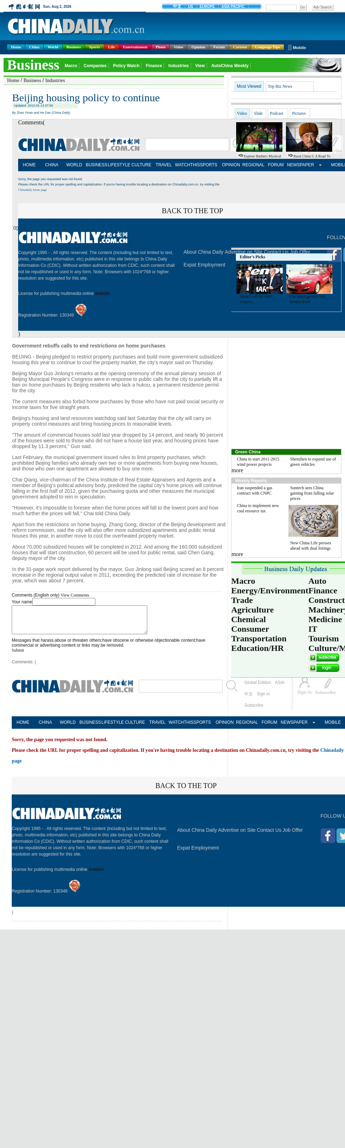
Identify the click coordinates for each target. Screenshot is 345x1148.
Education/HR (257, 648)
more (237, 470)
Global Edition (257, 687)
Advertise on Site (237, 835)
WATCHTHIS (186, 164)
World (53, 47)
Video (178, 47)
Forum (219, 47)
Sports (94, 47)
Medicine (325, 619)
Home (16, 47)
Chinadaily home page (32, 190)
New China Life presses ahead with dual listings (310, 545)
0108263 (102, 293)
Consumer (250, 629)
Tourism (323, 638)
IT (312, 629)
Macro (243, 581)
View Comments (74, 595)
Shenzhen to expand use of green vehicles (313, 462)
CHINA (51, 164)
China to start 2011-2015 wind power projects (258, 462)
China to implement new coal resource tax (258, 508)
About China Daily (203, 252)
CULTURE (142, 164)
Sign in (263, 699)
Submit (18, 655)
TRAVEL (164, 164)
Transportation (259, 638)
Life (111, 47)
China (34, 47)
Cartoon (240, 47)
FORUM (276, 164)
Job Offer (292, 835)
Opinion (198, 47)
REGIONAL (253, 164)
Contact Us (269, 835)
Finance (322, 590)
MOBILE (333, 727)
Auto (317, 581)
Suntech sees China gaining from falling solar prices (312, 493)
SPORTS (208, 164)
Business (74, 47)
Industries (55, 80)
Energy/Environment (269, 590)
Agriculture (252, 609)
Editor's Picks (252, 256)
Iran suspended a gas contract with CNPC (254, 490)
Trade (242, 600)
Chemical (248, 619)
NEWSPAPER (298, 164)
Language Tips (267, 47)
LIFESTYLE (119, 164)
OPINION (231, 164)
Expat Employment (204, 265)
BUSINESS (96, 164)
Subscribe (253, 710)
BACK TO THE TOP (192, 211)
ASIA (280, 687)
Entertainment (135, 47)
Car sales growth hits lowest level (308, 299)
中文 (248, 699)
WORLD (74, 164)
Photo (161, 47)
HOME (29, 164)
